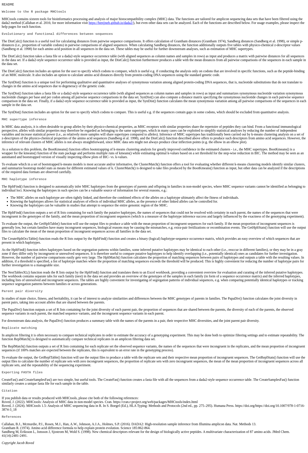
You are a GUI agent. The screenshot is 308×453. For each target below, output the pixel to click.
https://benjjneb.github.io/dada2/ (111, 24)
